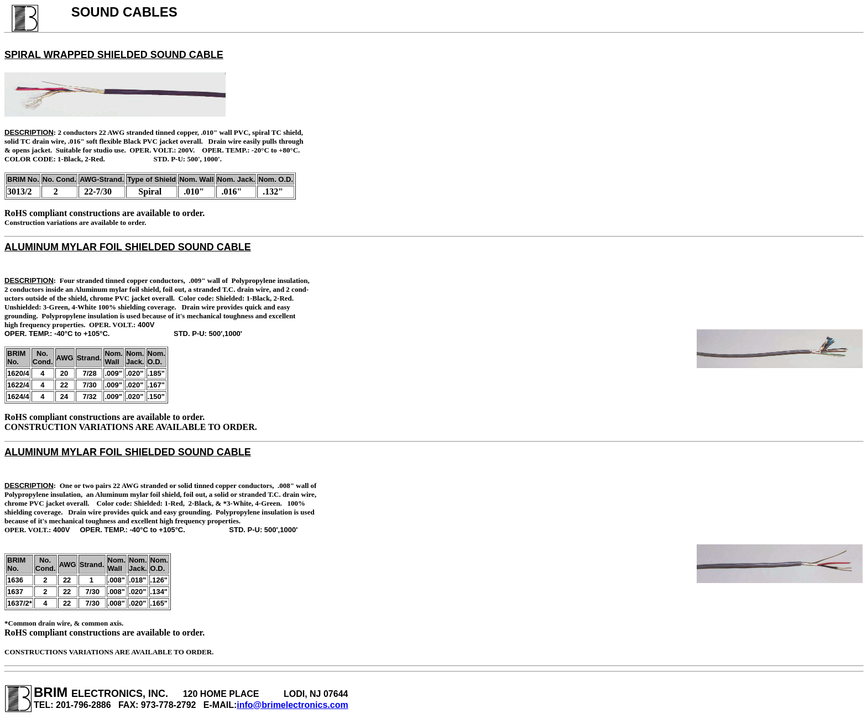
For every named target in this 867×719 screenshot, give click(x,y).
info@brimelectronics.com (292, 705)
